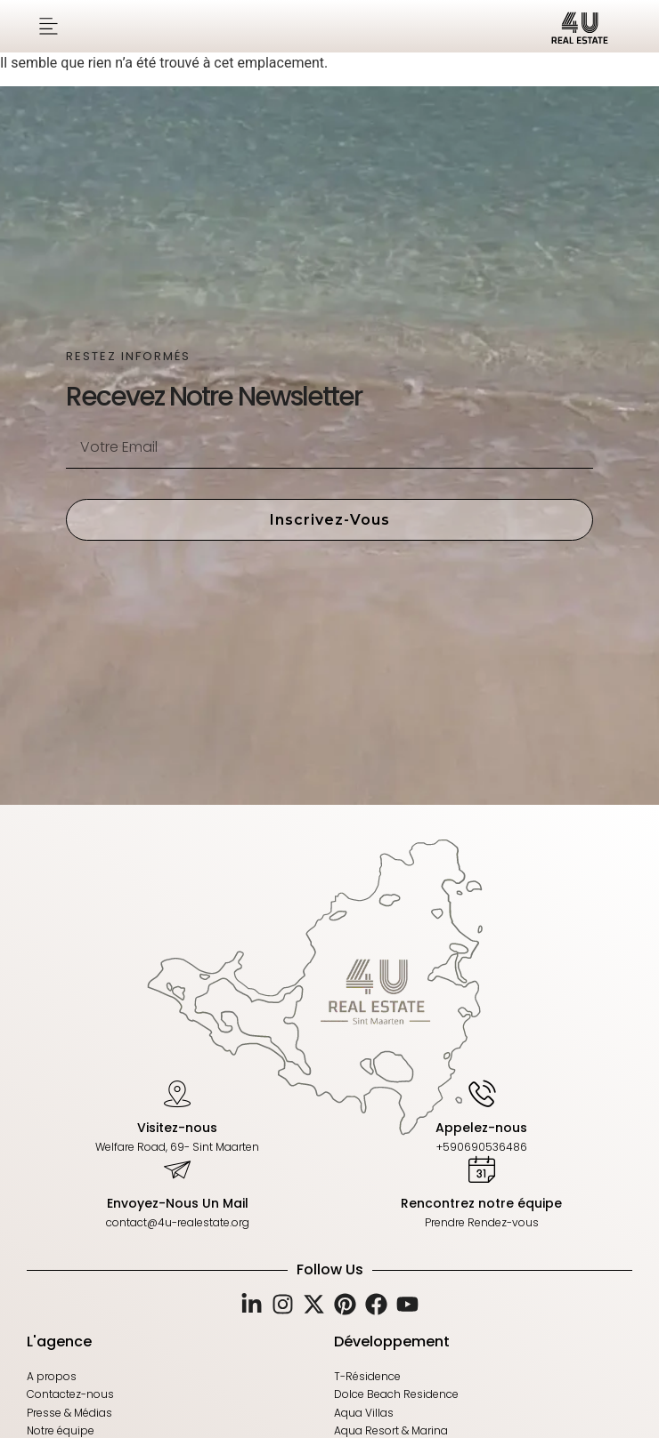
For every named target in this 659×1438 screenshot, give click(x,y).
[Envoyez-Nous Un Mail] (177, 1168)
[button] (48, 26)
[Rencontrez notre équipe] (481, 1168)
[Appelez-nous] (481, 1092)
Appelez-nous (481, 1127)
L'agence (59, 1341)
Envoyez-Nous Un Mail (177, 1203)
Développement (392, 1341)
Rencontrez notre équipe (481, 1203)
